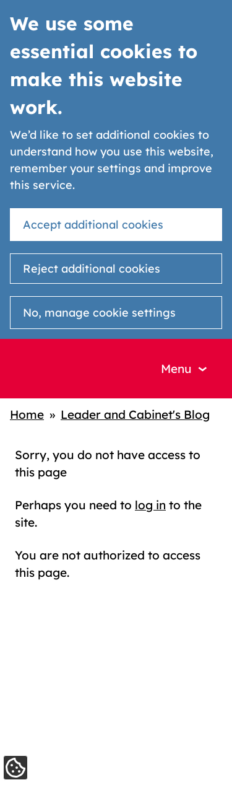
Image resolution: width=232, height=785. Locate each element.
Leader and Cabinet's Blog (135, 414)
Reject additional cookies (91, 268)
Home (27, 414)
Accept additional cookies (93, 224)
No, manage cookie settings (99, 312)
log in (150, 505)
